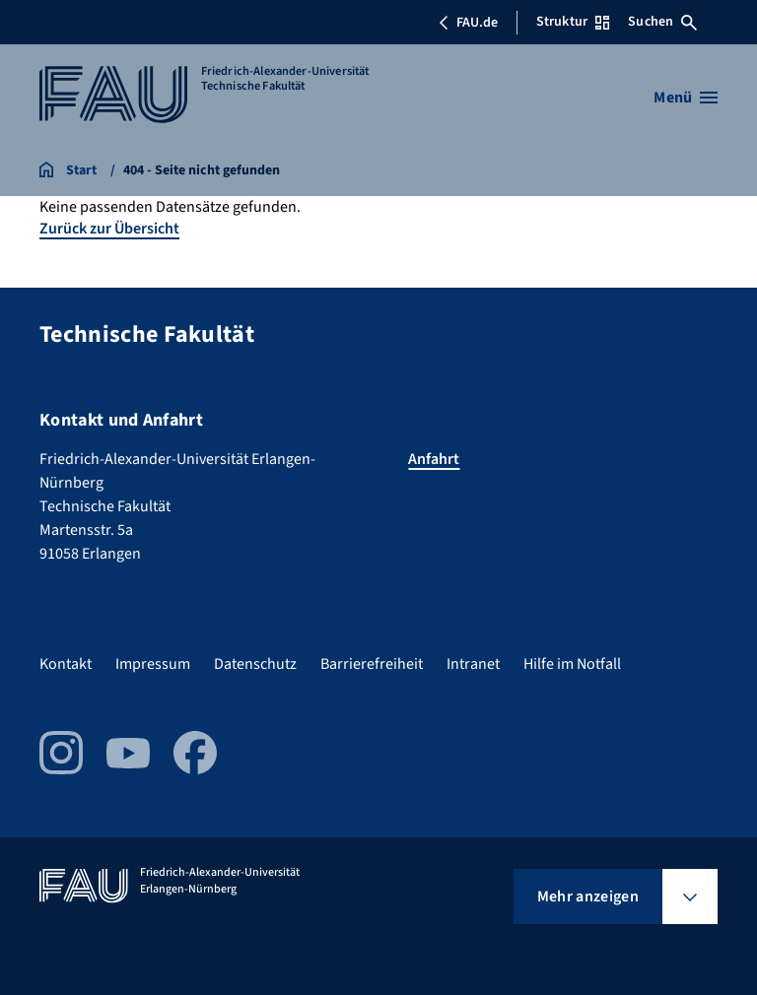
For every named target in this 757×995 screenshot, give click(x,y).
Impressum (152, 664)
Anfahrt (433, 459)
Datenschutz (255, 664)
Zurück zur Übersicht (109, 228)
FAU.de (468, 23)
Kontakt (65, 664)
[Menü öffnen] (686, 97)
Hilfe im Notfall (572, 664)
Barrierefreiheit (371, 664)
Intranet (473, 664)
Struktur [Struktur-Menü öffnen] (572, 22)
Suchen (662, 22)
